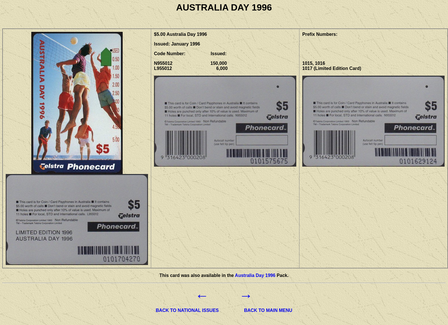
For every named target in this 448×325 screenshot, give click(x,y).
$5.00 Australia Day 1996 (180, 34)
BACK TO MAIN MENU (268, 310)
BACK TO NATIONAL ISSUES (187, 310)
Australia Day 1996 (255, 275)
